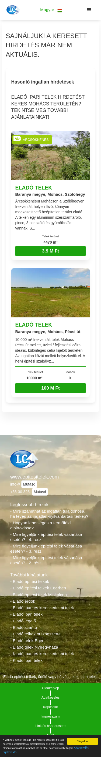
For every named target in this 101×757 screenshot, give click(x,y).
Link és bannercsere (51, 726)
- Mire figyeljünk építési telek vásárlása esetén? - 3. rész (46, 548)
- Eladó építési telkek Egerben (38, 588)
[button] (51, 10)
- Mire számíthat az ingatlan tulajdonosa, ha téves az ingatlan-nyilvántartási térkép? (49, 514)
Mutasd (29, 484)
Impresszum (50, 716)
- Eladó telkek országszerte (35, 634)
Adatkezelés (50, 697)
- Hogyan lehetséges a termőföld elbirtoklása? (40, 525)
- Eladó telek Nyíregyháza (34, 647)
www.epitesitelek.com (34, 477)
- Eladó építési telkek (29, 581)
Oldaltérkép (50, 688)
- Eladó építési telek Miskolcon (38, 594)
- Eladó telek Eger (26, 640)
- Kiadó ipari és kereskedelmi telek (42, 653)
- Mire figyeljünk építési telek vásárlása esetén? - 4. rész (46, 537)
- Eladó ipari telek (26, 614)
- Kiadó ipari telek (26, 660)
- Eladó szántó (23, 627)
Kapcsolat (50, 707)
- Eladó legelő (23, 621)
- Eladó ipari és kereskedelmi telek (42, 607)
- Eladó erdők (22, 601)
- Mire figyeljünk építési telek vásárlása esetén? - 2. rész (46, 560)
